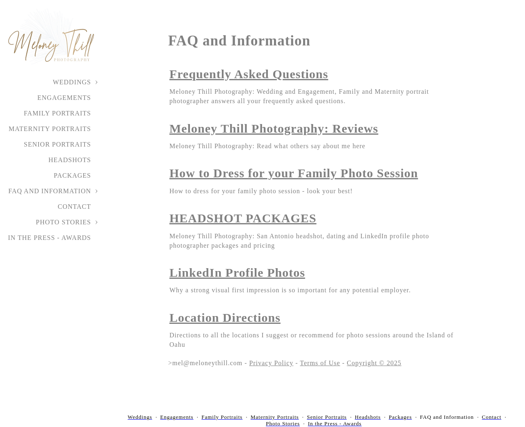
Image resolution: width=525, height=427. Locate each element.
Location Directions (225, 317)
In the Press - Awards (49, 237)
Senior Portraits (57, 144)
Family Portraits (57, 113)
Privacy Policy (271, 362)
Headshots (69, 159)
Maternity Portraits (50, 128)
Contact (74, 206)
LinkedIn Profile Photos (237, 272)
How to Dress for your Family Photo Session (293, 173)
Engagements (64, 97)
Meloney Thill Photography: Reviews (273, 128)
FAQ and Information (49, 191)
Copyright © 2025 (374, 362)
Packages (72, 175)
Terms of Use (320, 362)
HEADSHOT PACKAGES (242, 218)
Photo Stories (63, 222)
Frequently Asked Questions (248, 74)
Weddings (72, 82)
